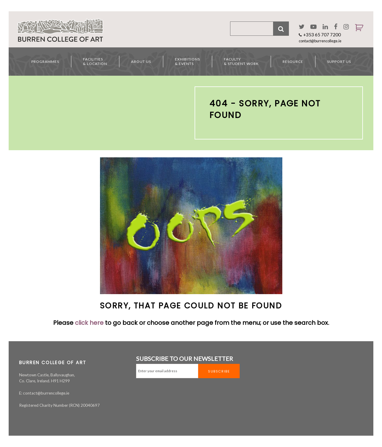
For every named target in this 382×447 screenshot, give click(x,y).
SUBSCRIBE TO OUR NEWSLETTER (184, 358)
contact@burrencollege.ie (320, 40)
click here (89, 323)
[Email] (167, 371)
